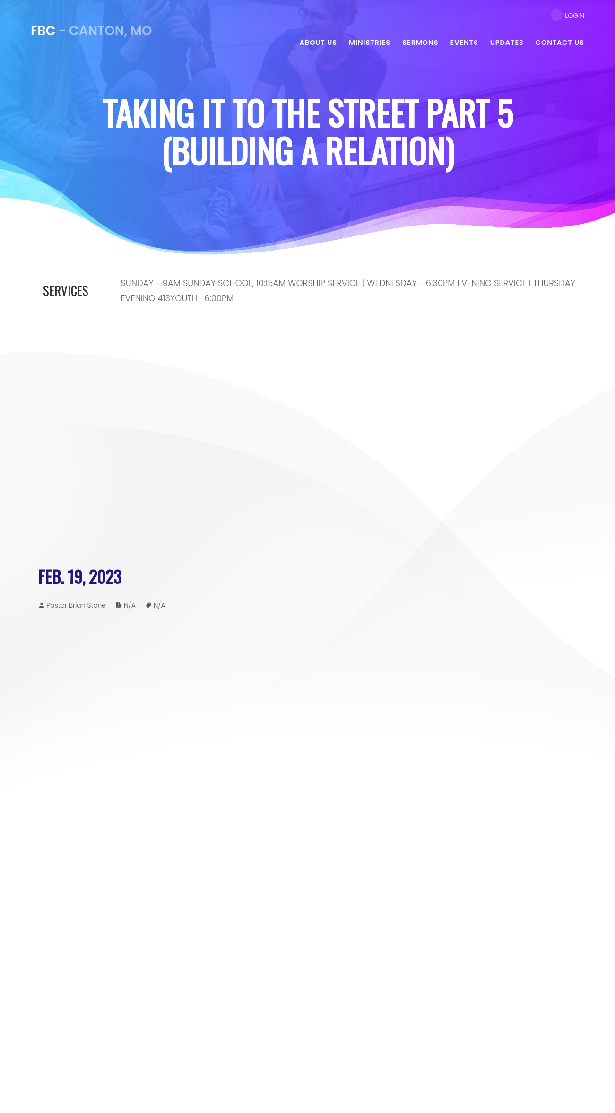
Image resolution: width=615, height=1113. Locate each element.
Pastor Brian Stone (76, 605)
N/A (130, 605)
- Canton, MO (91, 30)
